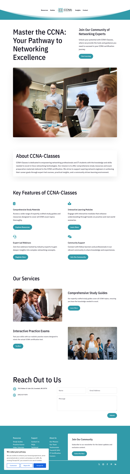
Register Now (20, 257)
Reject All (27, 465)
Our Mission (54, 442)
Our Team (53, 445)
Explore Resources (22, 227)
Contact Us (35, 442)
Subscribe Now (79, 454)
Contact (85, 10)
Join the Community (78, 257)
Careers (52, 456)
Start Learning (86, 56)
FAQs (33, 445)
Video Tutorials (18, 447)
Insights (78, 10)
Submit (112, 415)
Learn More (74, 227)
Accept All (40, 465)
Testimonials (54, 447)
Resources (44, 10)
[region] (26, 459)
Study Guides (18, 442)
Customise (13, 465)
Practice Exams (18, 445)
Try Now (18, 346)
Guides (52, 10)
